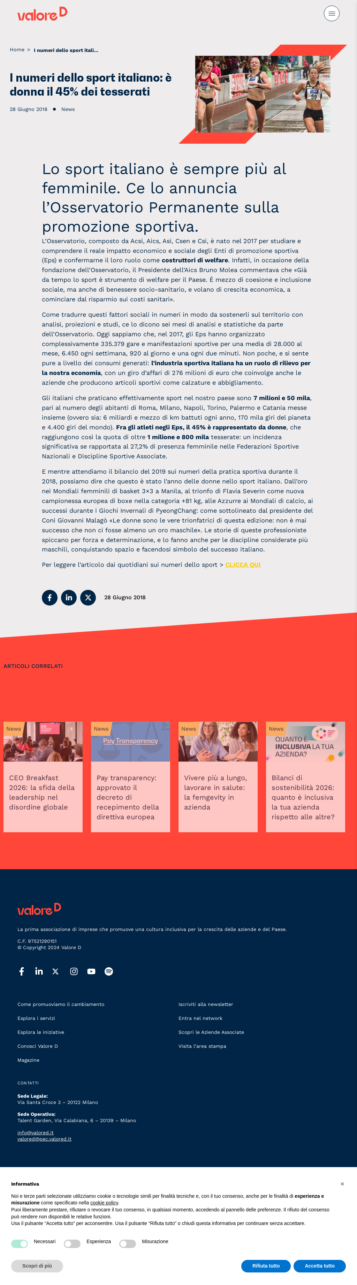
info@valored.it (35, 1132)
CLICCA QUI (243, 564)
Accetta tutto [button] (320, 1266)
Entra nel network (200, 1018)
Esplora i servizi (36, 1018)
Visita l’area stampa (202, 1046)
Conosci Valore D (37, 1046)
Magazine (28, 1060)
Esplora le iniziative (40, 1032)
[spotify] (113, 971)
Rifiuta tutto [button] (266, 1266)
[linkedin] (43, 971)
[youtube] (96, 971)
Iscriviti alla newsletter (205, 1004)
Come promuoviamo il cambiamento (60, 1004)
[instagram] (78, 971)
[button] (50, 598)
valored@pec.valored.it (44, 1139)
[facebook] (26, 971)
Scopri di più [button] (37, 1266)
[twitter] (61, 971)
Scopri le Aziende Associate (211, 1032)
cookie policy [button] (104, 1202)
